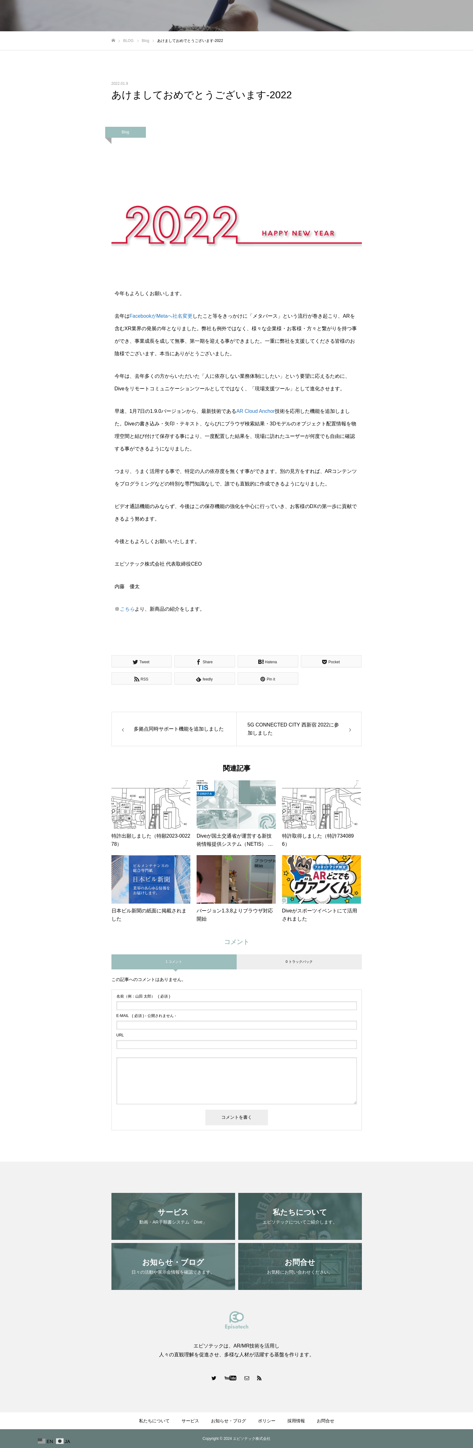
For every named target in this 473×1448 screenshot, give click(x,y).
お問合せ (452, 15)
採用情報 (423, 15)
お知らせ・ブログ (357, 15)
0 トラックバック (298, 961)
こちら (127, 609)
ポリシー (395, 15)
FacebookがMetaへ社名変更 (161, 316)
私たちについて (284, 15)
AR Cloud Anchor (255, 411)
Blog (125, 132)
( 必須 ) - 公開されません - (146, 1016)
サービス (319, 15)
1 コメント (174, 961)
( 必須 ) (143, 996)
